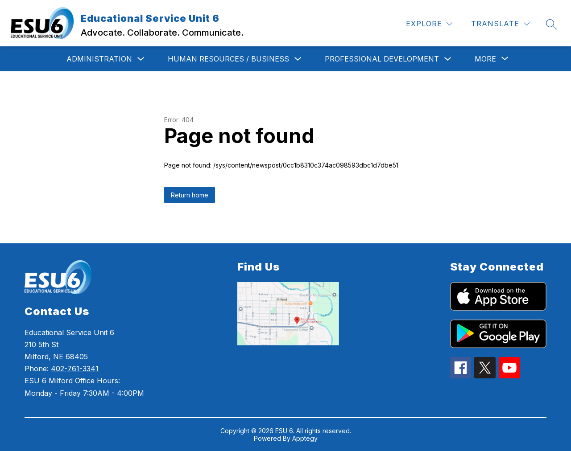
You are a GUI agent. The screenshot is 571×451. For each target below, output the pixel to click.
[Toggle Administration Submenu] (141, 59)
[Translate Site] (500, 23)
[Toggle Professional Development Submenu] (448, 59)
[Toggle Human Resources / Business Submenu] (298, 59)
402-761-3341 (75, 368)
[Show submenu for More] (485, 58)
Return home (189, 195)
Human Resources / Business (228, 58)
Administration (99, 58)
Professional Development (382, 58)
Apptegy (305, 438)
